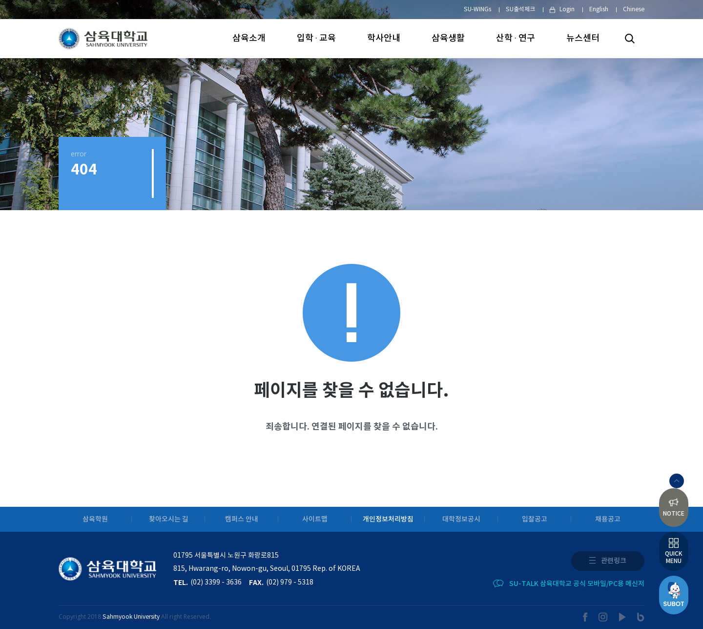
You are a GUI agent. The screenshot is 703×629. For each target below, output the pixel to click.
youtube (622, 617)
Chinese (633, 9)
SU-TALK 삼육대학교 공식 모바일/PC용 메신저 (576, 584)
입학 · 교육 (316, 38)
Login (567, 9)
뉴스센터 (583, 38)
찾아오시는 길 (168, 519)
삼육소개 (249, 38)
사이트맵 (315, 519)
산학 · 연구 (515, 38)
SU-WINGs (477, 9)
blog (640, 617)
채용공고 (607, 519)
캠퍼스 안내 (241, 519)
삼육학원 (95, 519)
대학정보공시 (461, 519)
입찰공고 (534, 519)
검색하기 (629, 38)
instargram (603, 617)
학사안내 (383, 38)
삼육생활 (448, 38)
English (598, 9)
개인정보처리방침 (388, 519)
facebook (585, 617)
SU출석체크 (520, 9)
